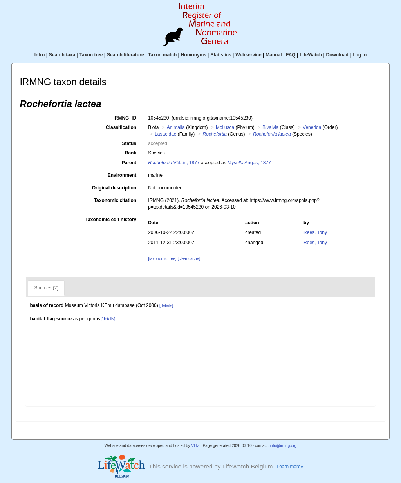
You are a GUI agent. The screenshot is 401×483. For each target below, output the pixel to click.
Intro (39, 55)
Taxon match (162, 55)
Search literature (125, 55)
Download (337, 55)
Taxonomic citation (115, 200)
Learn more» (290, 466)
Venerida (312, 127)
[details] (166, 305)
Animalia (176, 127)
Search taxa (62, 55)
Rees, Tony (315, 232)
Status (129, 143)
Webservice (248, 55)
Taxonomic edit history (110, 219)
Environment (122, 175)
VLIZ (195, 445)
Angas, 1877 (249, 162)
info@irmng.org (283, 445)
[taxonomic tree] (162, 258)
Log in (359, 55)
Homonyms (193, 55)
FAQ (291, 55)
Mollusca (225, 127)
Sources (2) (46, 288)
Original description (114, 188)
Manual (274, 55)
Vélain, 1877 (173, 162)
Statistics (220, 55)
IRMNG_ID (124, 118)
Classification (121, 127)
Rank (130, 153)
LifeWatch (311, 55)
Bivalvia (270, 127)
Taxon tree (91, 55)
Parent (129, 162)
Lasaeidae (165, 134)
